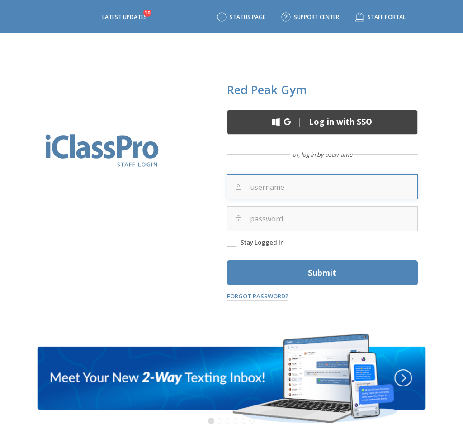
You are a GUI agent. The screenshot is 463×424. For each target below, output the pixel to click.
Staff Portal (387, 17)
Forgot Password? (257, 296)
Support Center (316, 17)
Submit (322, 272)
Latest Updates (124, 17)
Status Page (247, 17)
